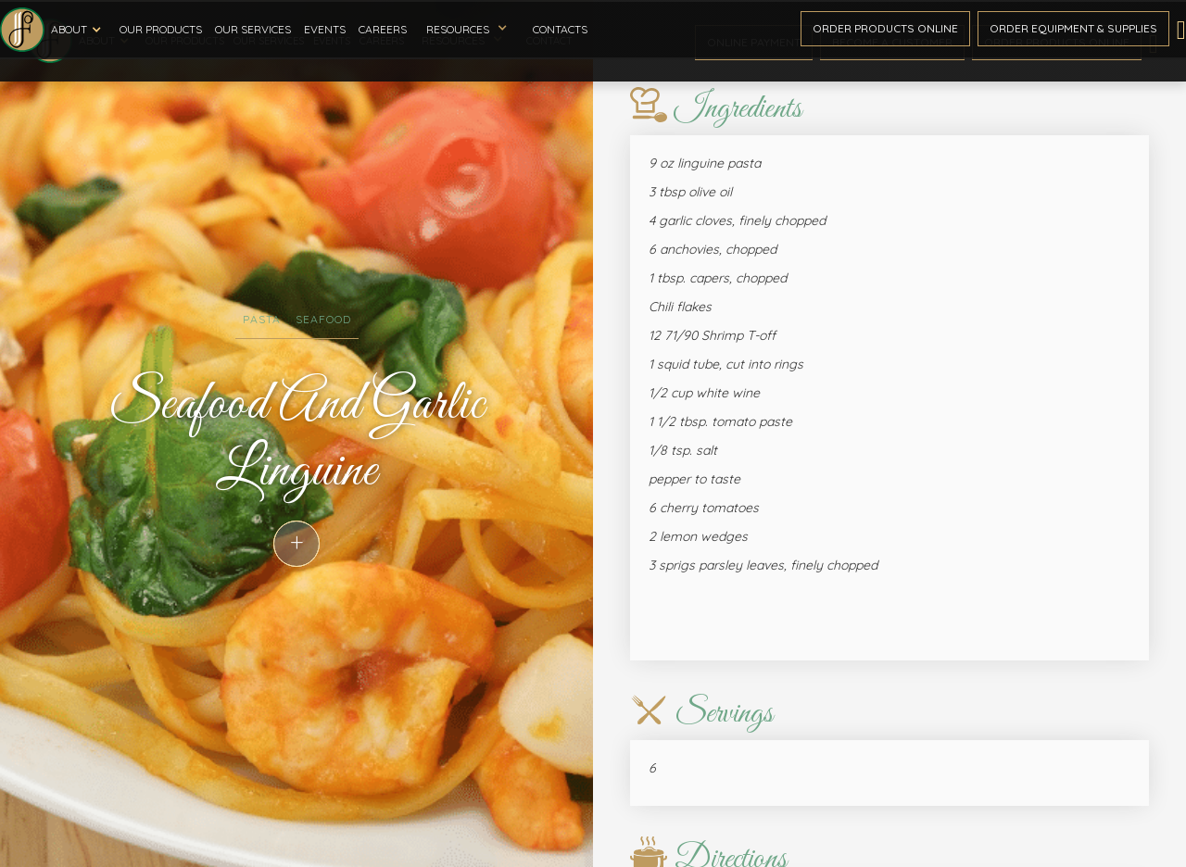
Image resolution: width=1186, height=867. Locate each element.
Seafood (323, 319)
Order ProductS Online (885, 28)
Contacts (560, 29)
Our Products (161, 29)
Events (325, 29)
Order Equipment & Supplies (1073, 28)
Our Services (253, 29)
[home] (22, 29)
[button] (78, 29)
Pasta (262, 319)
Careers (383, 29)
